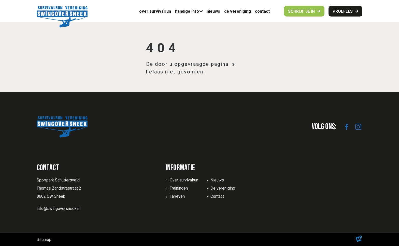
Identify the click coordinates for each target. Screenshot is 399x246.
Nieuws (217, 180)
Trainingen (179, 188)
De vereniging (222, 188)
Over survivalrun (184, 180)
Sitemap (44, 239)
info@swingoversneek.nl (58, 208)
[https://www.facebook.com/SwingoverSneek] (347, 127)
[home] (62, 16)
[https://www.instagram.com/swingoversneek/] (358, 127)
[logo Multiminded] (359, 239)
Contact (217, 196)
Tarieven (177, 196)
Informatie (180, 168)
